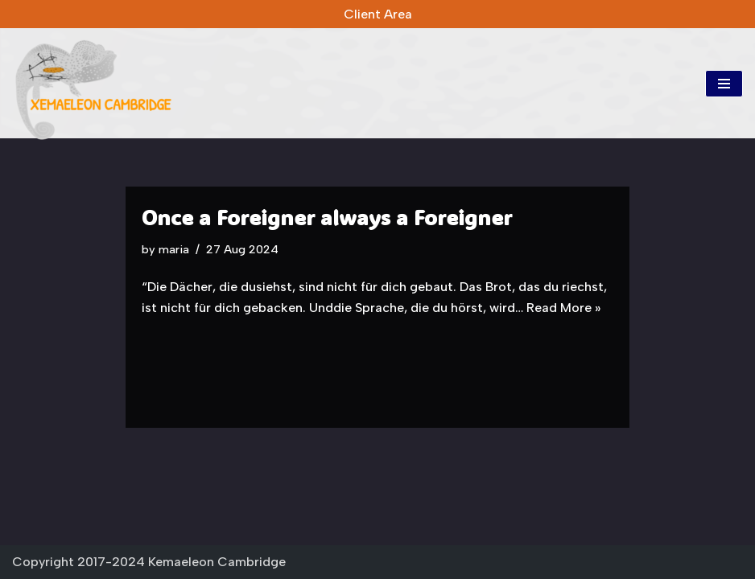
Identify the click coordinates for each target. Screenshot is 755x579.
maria (174, 249)
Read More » (563, 307)
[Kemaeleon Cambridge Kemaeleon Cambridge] (92, 89)
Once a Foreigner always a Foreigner (327, 217)
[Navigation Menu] (724, 83)
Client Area (378, 14)
